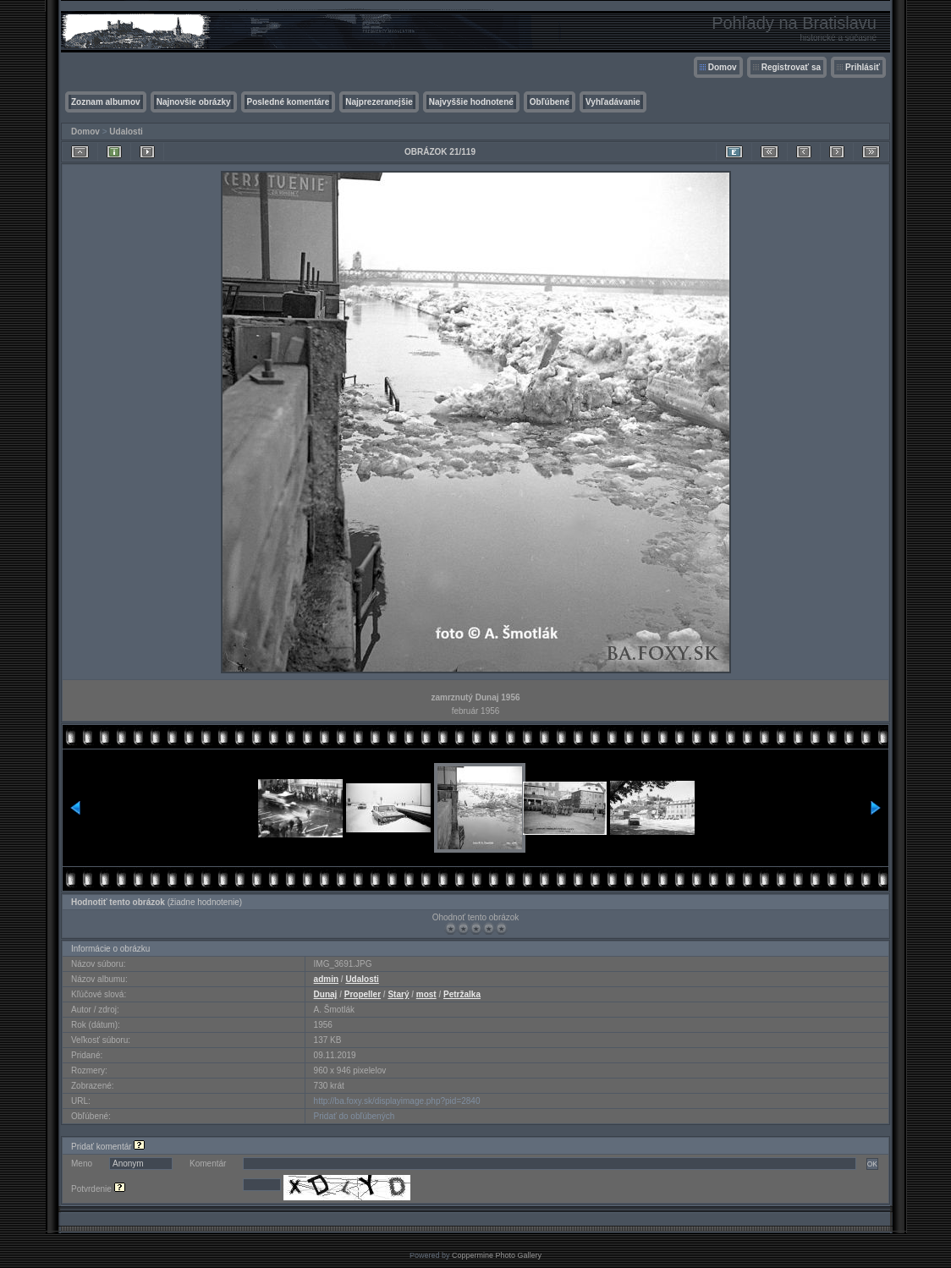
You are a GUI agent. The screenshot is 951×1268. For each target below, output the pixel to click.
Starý (398, 994)
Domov (722, 67)
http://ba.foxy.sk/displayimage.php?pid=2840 (397, 1101)
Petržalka (462, 994)
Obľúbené (549, 102)
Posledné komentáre (288, 102)
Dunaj (326, 994)
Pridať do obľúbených (354, 1116)
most (426, 994)
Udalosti (125, 131)
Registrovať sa (791, 67)
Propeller (362, 994)
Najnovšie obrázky (194, 102)
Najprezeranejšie (379, 102)
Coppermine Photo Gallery (496, 1255)
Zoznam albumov (105, 102)
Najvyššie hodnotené (471, 102)
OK (872, 1164)
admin (326, 979)
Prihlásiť (862, 67)
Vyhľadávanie (612, 102)
